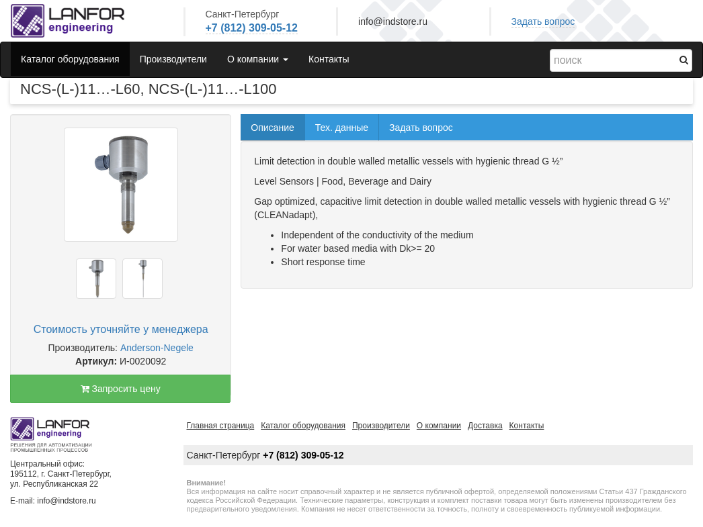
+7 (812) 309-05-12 (252, 28)
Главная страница (221, 425)
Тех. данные (341, 127)
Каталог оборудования (70, 59)
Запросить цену (121, 388)
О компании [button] (257, 59)
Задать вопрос (543, 21)
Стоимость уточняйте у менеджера (121, 329)
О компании (439, 425)
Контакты (328, 59)
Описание (272, 127)
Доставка (485, 425)
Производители (173, 59)
